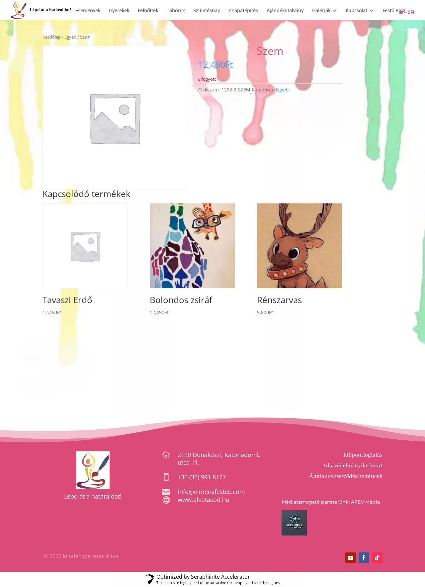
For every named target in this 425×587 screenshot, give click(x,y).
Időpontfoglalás (362, 455)
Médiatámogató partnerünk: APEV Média (331, 502)
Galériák (321, 11)
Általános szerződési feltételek (345, 476)
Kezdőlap (51, 37)
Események (87, 11)
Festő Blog (393, 11)
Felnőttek (148, 11)
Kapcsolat (356, 11)
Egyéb (70, 37)
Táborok (176, 11)
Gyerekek (119, 11)
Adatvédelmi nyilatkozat (352, 465)
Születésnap (206, 11)
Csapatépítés (243, 11)
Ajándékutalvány (285, 11)
